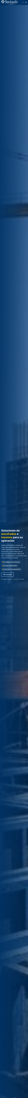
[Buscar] (23, 2)
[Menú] (26, 2)
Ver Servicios (7, 574)
